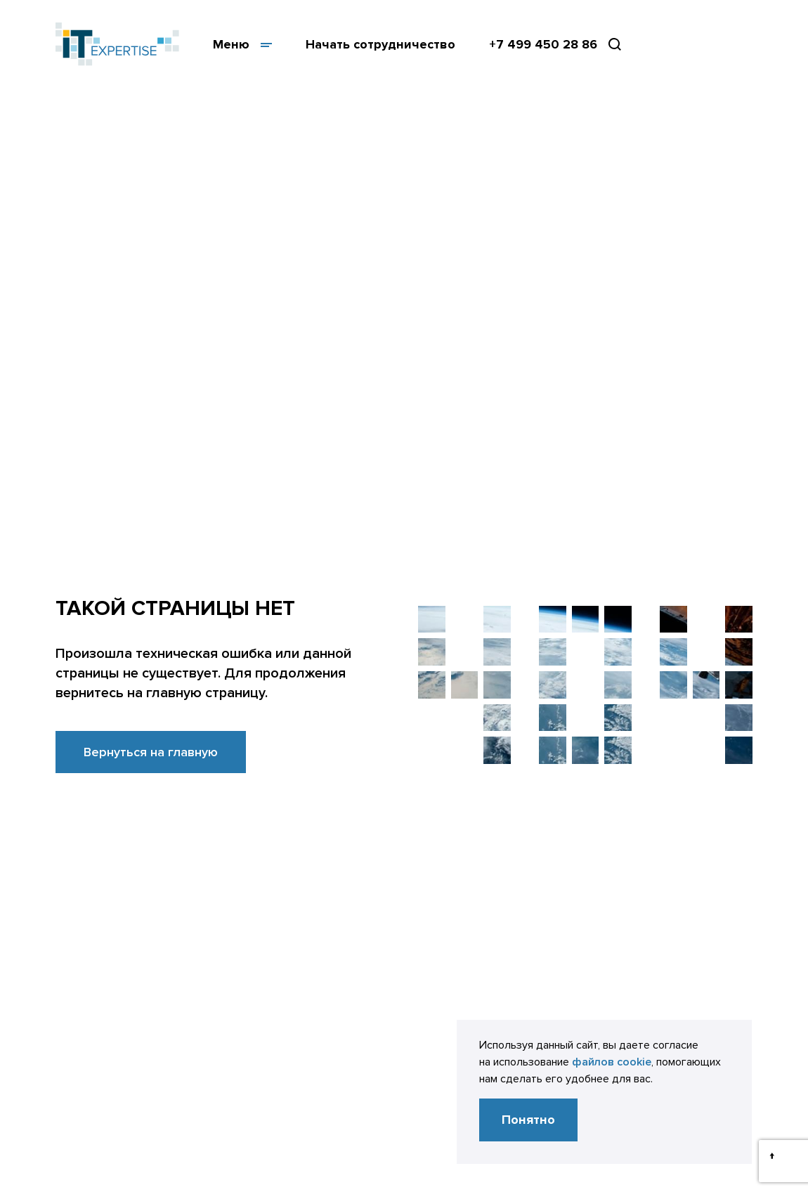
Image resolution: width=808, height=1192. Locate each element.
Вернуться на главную (151, 752)
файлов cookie (611, 1062)
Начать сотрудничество (380, 44)
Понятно (528, 1119)
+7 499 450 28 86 (543, 44)
